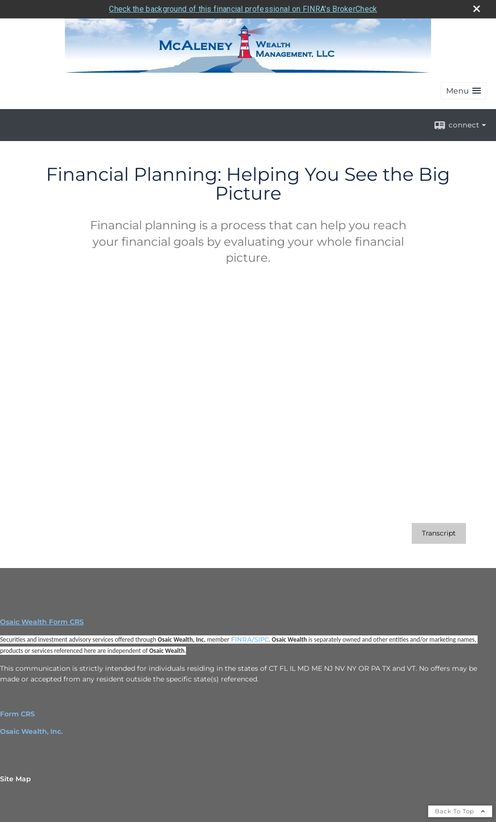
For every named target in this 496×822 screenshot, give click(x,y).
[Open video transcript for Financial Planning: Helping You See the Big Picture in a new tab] (439, 533)
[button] (463, 90)
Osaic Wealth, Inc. (31, 731)
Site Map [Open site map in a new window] (15, 779)
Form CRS (17, 714)
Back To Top (460, 811)
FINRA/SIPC (250, 639)
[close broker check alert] (476, 9)
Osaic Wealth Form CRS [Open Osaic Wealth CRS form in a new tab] (42, 621)
